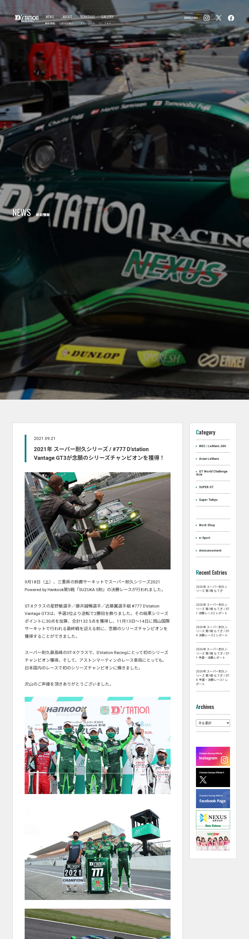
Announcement (210, 622)
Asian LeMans (209, 530)
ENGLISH (190, 18)
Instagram (231, 18)
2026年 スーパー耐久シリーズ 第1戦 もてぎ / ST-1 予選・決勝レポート (213, 725)
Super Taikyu (208, 571)
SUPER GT (206, 559)
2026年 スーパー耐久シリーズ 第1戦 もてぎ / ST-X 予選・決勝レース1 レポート (213, 749)
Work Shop (207, 597)
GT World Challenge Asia (212, 544)
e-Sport (204, 609)
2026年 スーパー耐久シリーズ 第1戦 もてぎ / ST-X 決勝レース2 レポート (213, 703)
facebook (207, 18)
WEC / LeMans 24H (212, 517)
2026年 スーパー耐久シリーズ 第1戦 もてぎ (212, 660)
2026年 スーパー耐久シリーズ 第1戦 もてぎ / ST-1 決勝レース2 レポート (213, 681)
